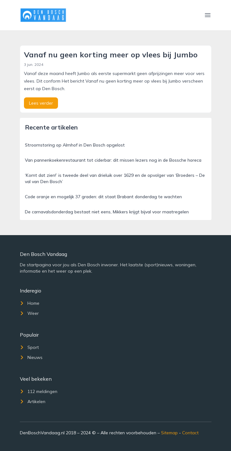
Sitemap (169, 433)
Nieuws (31, 357)
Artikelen (32, 401)
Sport (29, 347)
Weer (29, 313)
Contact (190, 433)
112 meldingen (38, 391)
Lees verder (41, 103)
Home (29, 303)
